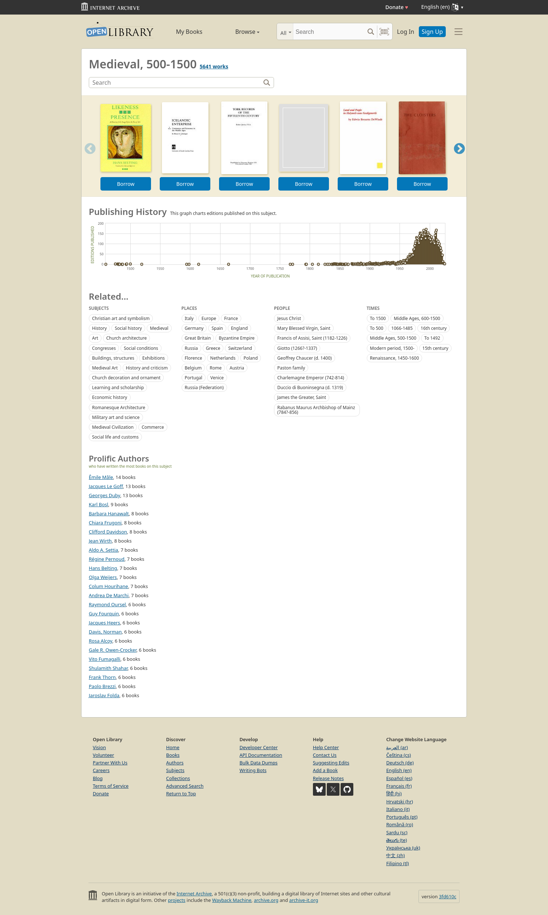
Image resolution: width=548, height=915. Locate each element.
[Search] (328, 31)
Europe (209, 318)
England (239, 328)
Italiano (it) (398, 809)
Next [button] (459, 157)
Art (95, 338)
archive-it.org (303, 900)
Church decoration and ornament (126, 378)
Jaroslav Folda (104, 695)
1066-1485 (402, 328)
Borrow (125, 183)
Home (172, 747)
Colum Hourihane (108, 586)
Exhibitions (153, 358)
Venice (217, 378)
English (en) (399, 770)
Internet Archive (194, 893)
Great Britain (198, 338)
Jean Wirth (100, 541)
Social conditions (141, 348)
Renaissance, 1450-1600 (394, 358)
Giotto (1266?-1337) (297, 348)
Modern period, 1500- (392, 348)
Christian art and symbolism (121, 318)
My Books (189, 32)
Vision (99, 747)
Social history (128, 328)
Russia (191, 348)
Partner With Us (110, 762)
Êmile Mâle (101, 477)
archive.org (266, 900)
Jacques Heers (104, 622)
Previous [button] (87, 157)
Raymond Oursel (107, 604)
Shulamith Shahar (108, 668)
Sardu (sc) (396, 832)
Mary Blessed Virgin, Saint (303, 328)
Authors (175, 762)
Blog (98, 778)
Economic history (109, 397)
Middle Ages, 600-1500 (417, 318)
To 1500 (378, 318)
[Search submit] (370, 31)
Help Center (326, 747)
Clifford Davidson (108, 531)
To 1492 (432, 338)
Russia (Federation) (204, 387)
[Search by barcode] (384, 31)
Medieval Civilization (113, 427)
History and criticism (147, 368)
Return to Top (181, 793)
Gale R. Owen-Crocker (112, 650)
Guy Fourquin (104, 613)
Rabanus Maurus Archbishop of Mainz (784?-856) (316, 409)
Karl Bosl (98, 504)
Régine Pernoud (106, 559)
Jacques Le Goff (106, 486)
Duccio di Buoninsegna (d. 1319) (310, 387)
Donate (396, 7)
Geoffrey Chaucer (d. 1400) (304, 358)
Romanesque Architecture (118, 407)
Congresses (104, 348)
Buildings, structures (113, 358)
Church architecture (126, 338)
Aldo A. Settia (103, 550)
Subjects (175, 770)
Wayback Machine (231, 900)
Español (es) (399, 778)
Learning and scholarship (118, 387)
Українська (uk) (403, 847)
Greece (213, 348)
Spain (217, 328)
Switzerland (240, 348)
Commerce (153, 427)
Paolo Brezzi (102, 686)
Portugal (193, 378)
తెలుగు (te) (396, 840)
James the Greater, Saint (301, 397)
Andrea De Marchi (108, 595)
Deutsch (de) (399, 762)
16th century (433, 328)
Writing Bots (252, 770)
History (99, 328)
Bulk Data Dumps (258, 762)
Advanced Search (185, 786)
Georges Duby (104, 495)
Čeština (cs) (398, 755)
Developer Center (258, 747)
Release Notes (328, 778)
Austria (237, 368)
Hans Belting (103, 568)
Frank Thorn (102, 677)
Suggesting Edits (331, 762)
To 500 (377, 328)
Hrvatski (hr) (399, 801)
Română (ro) (399, 824)
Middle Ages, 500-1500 (393, 338)
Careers (101, 770)
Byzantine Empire (236, 338)
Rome (216, 368)
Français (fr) (399, 786)
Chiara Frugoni (105, 522)
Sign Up (432, 32)
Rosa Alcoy (100, 641)
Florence (193, 358)
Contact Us (325, 755)
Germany (194, 328)
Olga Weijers (103, 577)
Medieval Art (105, 368)
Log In (405, 32)
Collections (178, 778)
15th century (435, 348)
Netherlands (223, 358)
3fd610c (447, 896)
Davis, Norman (105, 631)
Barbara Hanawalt (109, 513)
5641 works (214, 66)
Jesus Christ (289, 318)
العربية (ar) (397, 747)
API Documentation (260, 755)
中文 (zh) (395, 855)
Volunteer (103, 755)
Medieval (159, 328)
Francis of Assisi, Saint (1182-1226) (312, 338)
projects (176, 900)
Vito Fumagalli (104, 659)
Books (173, 755)
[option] (125, 146)
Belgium (193, 368)
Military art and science (116, 417)
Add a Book (325, 770)
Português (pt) (401, 817)
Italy (189, 318)
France (231, 318)
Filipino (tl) (397, 863)
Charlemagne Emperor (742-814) (310, 378)
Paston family (291, 368)
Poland (250, 358)
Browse (238, 32)
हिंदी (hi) (393, 793)
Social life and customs (115, 437)
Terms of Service (110, 786)
